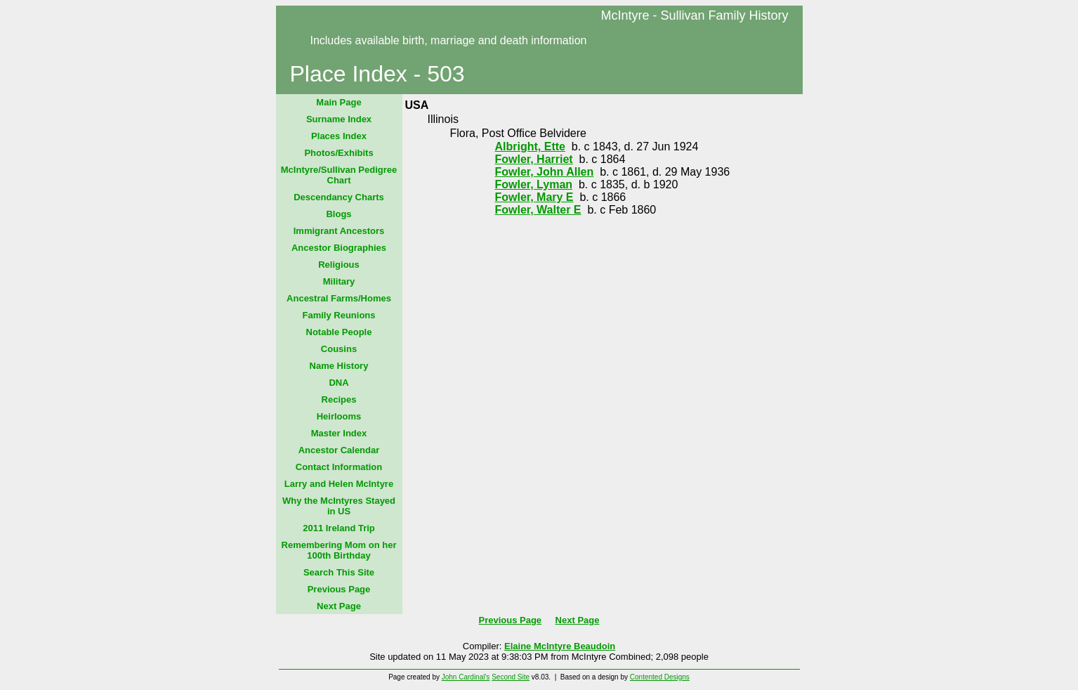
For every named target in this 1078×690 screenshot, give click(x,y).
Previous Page (339, 589)
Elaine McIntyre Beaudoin (559, 646)
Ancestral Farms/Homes (339, 298)
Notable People (339, 332)
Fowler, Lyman (534, 184)
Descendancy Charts (339, 197)
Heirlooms (339, 416)
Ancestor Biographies (338, 247)
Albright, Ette (530, 146)
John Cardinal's (466, 677)
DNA (338, 382)
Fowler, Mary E (534, 197)
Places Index (339, 136)
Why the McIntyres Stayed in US (338, 505)
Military (339, 281)
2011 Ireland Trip (339, 528)
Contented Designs (660, 677)
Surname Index (339, 119)
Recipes (339, 399)
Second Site (511, 677)
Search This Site (338, 572)
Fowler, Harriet (534, 159)
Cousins (339, 349)
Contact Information (339, 467)
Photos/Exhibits (338, 153)
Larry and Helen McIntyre (338, 484)
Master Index (339, 433)
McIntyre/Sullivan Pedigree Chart (339, 174)
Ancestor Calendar (339, 450)
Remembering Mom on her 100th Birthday (339, 550)
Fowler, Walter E (538, 210)
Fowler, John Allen (544, 172)
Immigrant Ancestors (339, 231)
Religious (339, 264)
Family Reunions (338, 315)
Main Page (338, 102)
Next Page (339, 606)
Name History (339, 365)
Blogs (338, 214)
